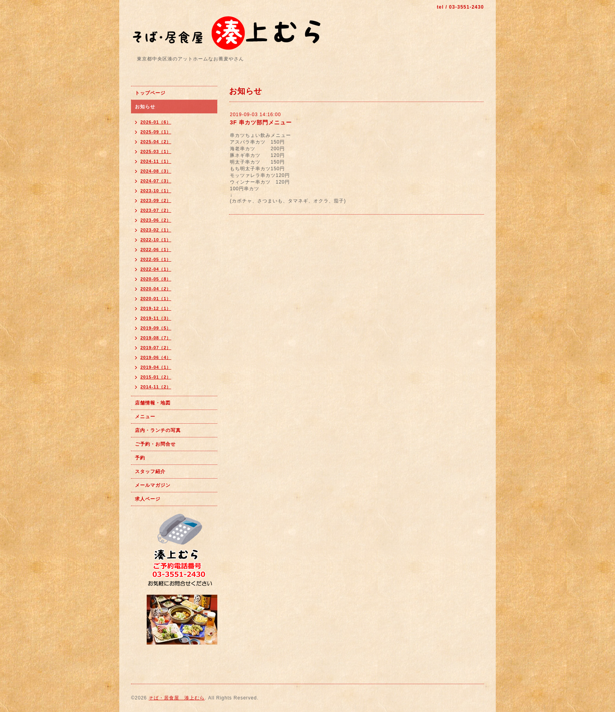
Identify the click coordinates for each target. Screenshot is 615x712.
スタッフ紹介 (150, 471)
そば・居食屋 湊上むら (177, 698)
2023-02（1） (155, 230)
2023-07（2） (155, 210)
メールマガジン (153, 485)
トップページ (150, 93)
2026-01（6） (155, 122)
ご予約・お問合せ (155, 444)
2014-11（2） (155, 386)
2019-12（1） (155, 308)
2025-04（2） (155, 141)
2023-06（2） (155, 220)
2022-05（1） (155, 259)
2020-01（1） (155, 298)
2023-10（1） (155, 190)
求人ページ (147, 499)
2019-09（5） (155, 328)
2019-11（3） (155, 318)
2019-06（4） (155, 357)
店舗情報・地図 (153, 403)
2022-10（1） (155, 239)
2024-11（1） (155, 161)
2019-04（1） (155, 367)
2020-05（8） (155, 279)
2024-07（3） (155, 180)
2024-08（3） (155, 171)
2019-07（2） (155, 347)
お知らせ (145, 106)
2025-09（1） (155, 131)
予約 (140, 458)
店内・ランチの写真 (158, 430)
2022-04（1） (155, 269)
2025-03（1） (155, 151)
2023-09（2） (155, 200)
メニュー (145, 416)
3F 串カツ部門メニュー (261, 122)
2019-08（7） (155, 337)
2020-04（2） (155, 288)
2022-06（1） (155, 249)
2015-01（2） (155, 377)
